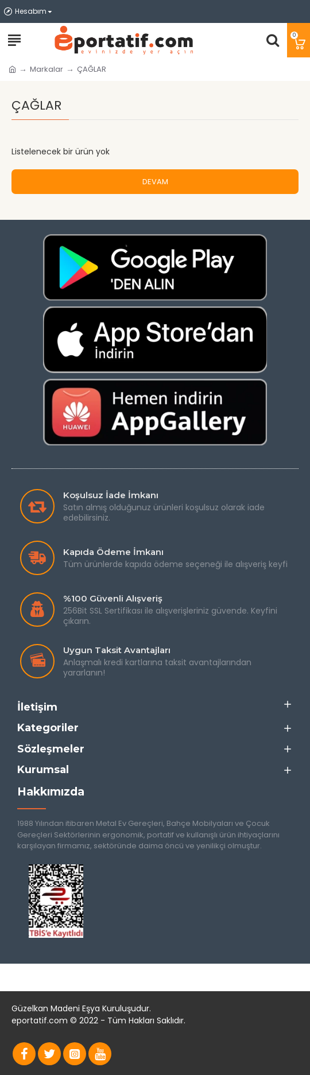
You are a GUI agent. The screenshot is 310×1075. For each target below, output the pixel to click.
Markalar (46, 69)
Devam (155, 181)
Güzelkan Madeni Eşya (55, 1008)
